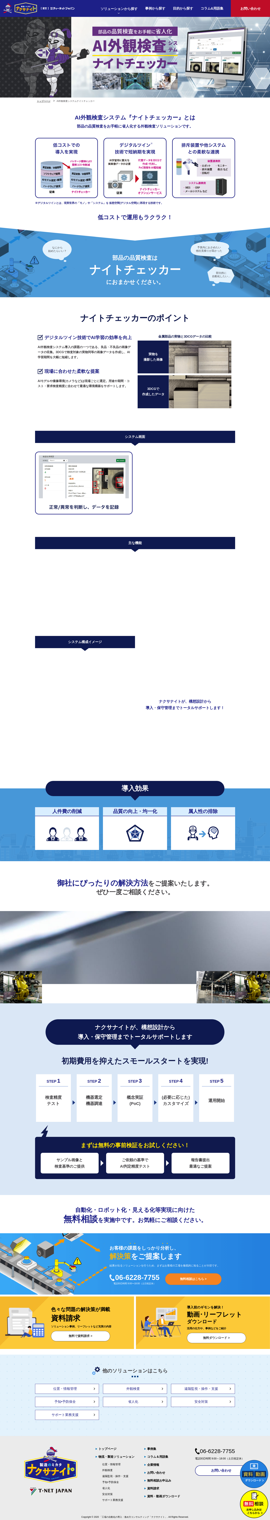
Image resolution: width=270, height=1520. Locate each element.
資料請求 (153, 1488)
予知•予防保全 (65, 1402)
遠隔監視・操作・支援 (201, 1389)
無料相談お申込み (159, 1480)
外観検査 (133, 1389)
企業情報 (153, 1464)
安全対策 (201, 1402)
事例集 (151, 1448)
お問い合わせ (156, 1472)
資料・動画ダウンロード (163, 1496)
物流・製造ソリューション (116, 1456)
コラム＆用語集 (157, 1456)
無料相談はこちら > (193, 1279)
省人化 (133, 1402)
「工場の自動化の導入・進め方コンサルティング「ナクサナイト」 (133, 1517)
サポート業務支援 (65, 1415)
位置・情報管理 (65, 1389)
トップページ (107, 1448)
